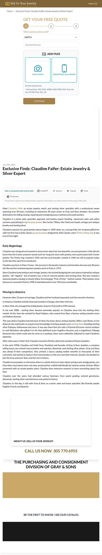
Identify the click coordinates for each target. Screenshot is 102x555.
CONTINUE (39, 101)
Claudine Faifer (15, 208)
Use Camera (37, 69)
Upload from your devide (64, 69)
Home (9, 11)
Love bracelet (40, 232)
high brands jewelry (33, 222)
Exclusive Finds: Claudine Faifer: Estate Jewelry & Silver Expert (44, 11)
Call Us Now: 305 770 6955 (51, 450)
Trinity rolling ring (85, 232)
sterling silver (77, 324)
